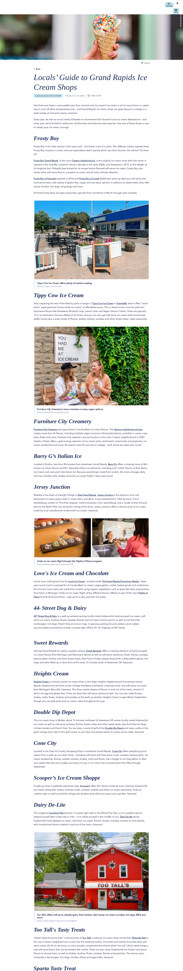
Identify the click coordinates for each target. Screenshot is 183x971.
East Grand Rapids (87, 498)
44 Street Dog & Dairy (46, 619)
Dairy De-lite (127, 820)
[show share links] (145, 63)
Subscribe (169, 5)
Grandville (123, 303)
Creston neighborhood (85, 160)
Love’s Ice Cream (77, 585)
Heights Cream (42, 685)
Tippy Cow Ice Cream (103, 303)
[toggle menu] (176, 11)
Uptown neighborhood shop (130, 433)
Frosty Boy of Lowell (90, 178)
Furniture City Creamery (46, 433)
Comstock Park (56, 816)
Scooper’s (85, 789)
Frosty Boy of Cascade (45, 178)
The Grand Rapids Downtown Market (122, 585)
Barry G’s (112, 468)
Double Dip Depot (115, 731)
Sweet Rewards (94, 654)
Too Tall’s (87, 941)
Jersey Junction (106, 498)
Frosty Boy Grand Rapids (46, 160)
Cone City (117, 755)
